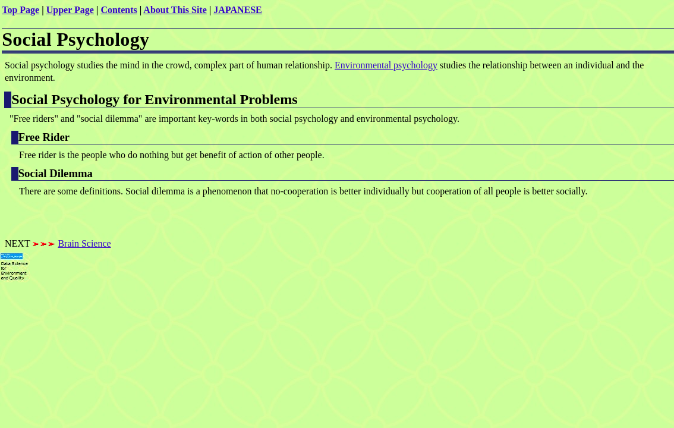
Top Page (20, 10)
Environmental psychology (386, 65)
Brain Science (84, 243)
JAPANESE (237, 10)
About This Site (174, 10)
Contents (118, 10)
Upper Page (70, 10)
